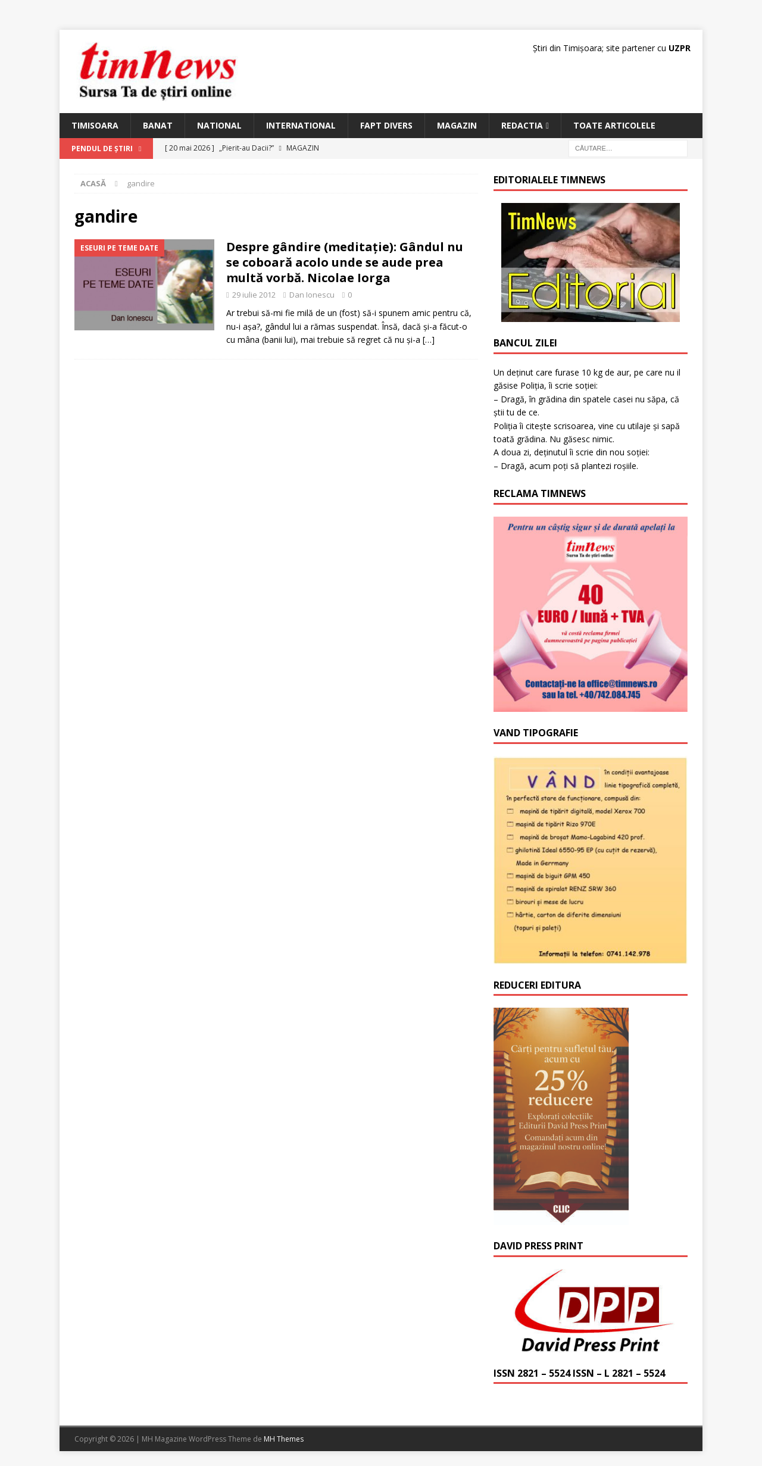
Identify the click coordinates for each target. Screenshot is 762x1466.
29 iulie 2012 (254, 294)
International (301, 125)
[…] (429, 339)
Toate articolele (614, 125)
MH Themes (284, 1439)
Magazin (457, 125)
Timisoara (94, 125)
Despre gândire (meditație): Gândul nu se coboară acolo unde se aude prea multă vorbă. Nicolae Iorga (344, 262)
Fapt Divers (386, 125)
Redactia (522, 125)
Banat (158, 125)
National (219, 125)
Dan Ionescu (312, 294)
